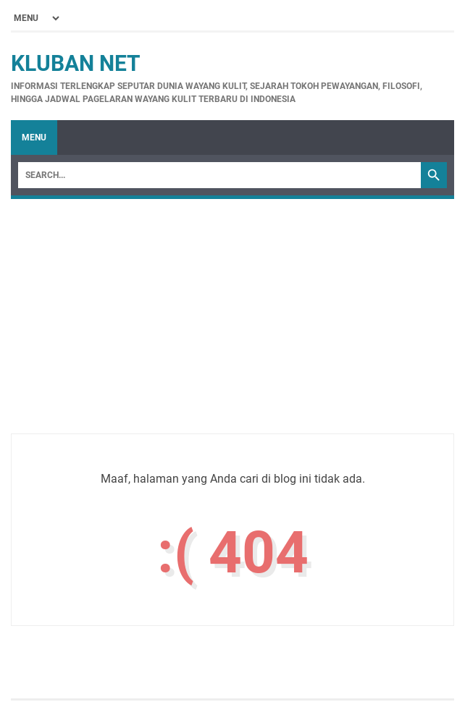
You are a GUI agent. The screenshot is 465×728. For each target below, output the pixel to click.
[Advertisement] (232, 332)
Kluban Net (76, 63)
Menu (34, 137)
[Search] (219, 175)
